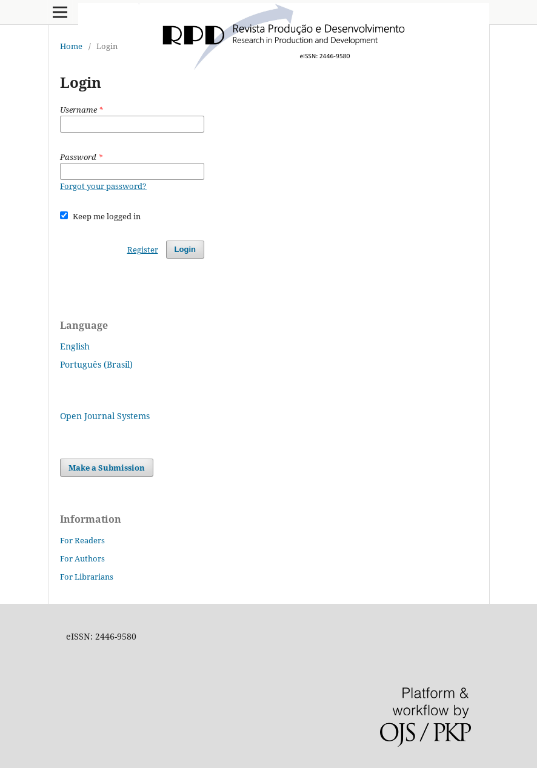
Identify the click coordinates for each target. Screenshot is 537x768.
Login (185, 249)
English (75, 346)
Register (142, 249)
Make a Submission (106, 467)
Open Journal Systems (105, 416)
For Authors (82, 558)
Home (71, 46)
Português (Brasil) (96, 364)
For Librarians (86, 576)
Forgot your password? (103, 185)
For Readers (82, 540)
